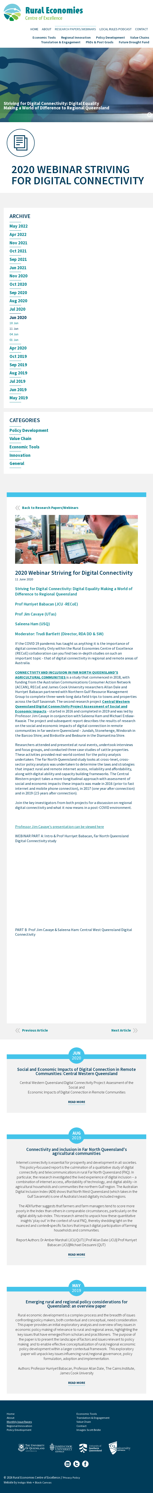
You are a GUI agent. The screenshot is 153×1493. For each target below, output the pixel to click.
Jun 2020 (18, 319)
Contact (141, 29)
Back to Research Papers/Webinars (51, 511)
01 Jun (14, 341)
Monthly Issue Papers (20, 1425)
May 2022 (19, 226)
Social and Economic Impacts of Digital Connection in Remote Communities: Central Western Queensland (76, 1075)
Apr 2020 (18, 350)
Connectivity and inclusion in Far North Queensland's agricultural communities (77, 1155)
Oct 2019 (18, 358)
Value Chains (139, 37)
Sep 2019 (18, 367)
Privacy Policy (71, 1481)
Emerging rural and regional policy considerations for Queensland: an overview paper (76, 1307)
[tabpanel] (76, 85)
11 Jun (14, 330)
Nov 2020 (18, 277)
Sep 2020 (18, 294)
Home (34, 29)
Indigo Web (25, 1486)
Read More (76, 1105)
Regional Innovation (76, 37)
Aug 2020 (18, 302)
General (17, 467)
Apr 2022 (18, 234)
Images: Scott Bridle (88, 1433)
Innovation (20, 458)
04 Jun (14, 336)
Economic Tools (44, 37)
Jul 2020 (18, 310)
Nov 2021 (18, 243)
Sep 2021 (18, 260)
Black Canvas (43, 1486)
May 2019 (19, 401)
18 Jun (14, 324)
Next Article (121, 1033)
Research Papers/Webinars (75, 29)
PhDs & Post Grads (99, 42)
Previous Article (35, 1033)
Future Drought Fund (134, 42)
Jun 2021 (18, 268)
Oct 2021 (18, 251)
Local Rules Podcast (116, 29)
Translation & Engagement (60, 42)
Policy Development (110, 37)
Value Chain (21, 442)
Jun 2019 (18, 392)
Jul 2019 (18, 384)
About (46, 29)
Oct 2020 (18, 285)
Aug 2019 (18, 375)
